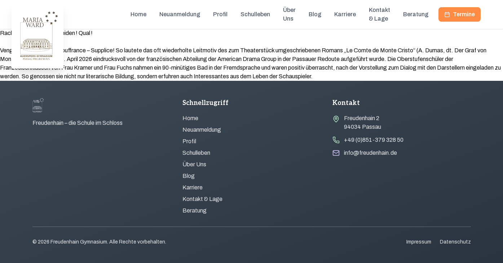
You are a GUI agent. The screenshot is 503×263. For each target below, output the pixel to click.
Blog (315, 14)
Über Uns (289, 14)
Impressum (418, 242)
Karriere (345, 14)
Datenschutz (455, 242)
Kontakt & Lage (379, 14)
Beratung (415, 14)
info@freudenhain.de (370, 153)
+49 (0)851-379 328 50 (373, 140)
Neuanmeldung (179, 14)
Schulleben (255, 14)
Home (138, 14)
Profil (220, 14)
